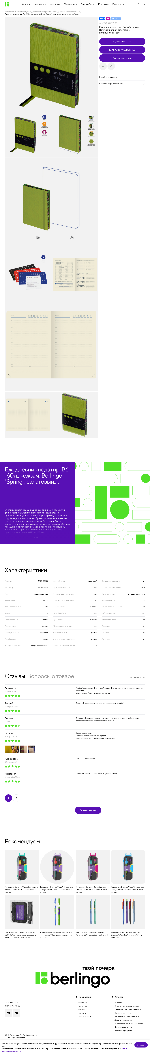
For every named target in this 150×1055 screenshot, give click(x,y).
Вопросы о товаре (50, 675)
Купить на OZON (122, 41)
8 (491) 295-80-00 (12, 1006)
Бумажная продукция (22, 12)
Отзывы (15, 675)
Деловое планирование (42, 12)
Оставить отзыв (88, 810)
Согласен (141, 1045)
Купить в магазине (122, 58)
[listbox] (137, 677)
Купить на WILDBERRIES (122, 49)
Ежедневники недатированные (67, 12)
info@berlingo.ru (11, 1002)
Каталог (8, 12)
